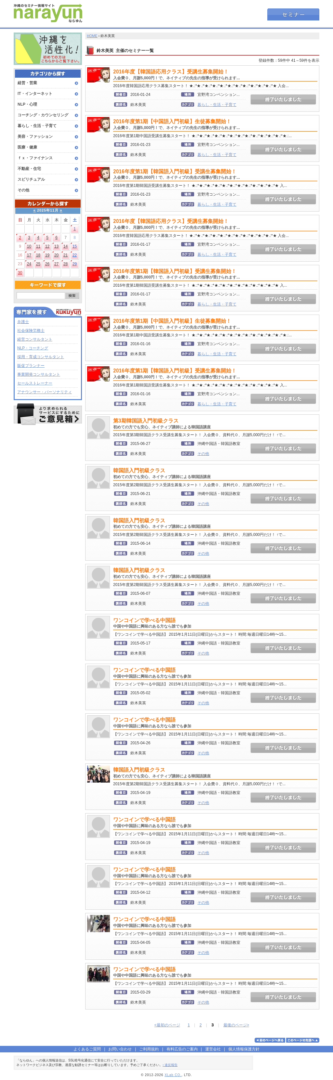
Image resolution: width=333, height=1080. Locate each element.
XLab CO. (173, 1075)
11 (38, 246)
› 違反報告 (170, 1065)
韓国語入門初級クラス (162, 473)
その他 (23, 190)
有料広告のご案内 (182, 1049)
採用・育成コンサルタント (40, 357)
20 (56, 255)
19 (47, 255)
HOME (92, 36)
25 (38, 264)
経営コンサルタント (34, 339)
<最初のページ (167, 1025)
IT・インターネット (35, 93)
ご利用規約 (149, 1049)
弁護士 (23, 321)
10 (29, 246)
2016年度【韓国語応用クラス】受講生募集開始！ (176, 74)
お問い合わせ (120, 1049)
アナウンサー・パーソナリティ (44, 392)
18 (38, 255)
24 (29, 264)
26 (47, 264)
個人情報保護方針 (244, 1049)
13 (56, 246)
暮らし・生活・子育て (37, 126)
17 (29, 255)
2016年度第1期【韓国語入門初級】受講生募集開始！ (176, 174)
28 (65, 264)
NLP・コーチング (32, 348)
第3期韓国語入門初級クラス (162, 423)
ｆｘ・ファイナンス (35, 158)
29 (75, 264)
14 (65, 246)
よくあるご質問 (87, 1049)
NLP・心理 (27, 104)
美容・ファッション (35, 136)
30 (20, 272)
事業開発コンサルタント (38, 374)
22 (75, 255)
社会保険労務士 (31, 330)
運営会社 (213, 1049)
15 (75, 246)
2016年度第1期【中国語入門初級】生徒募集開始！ (176, 124)
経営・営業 (27, 83)
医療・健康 (27, 147)
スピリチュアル (31, 179)
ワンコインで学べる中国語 (152, 623)
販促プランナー (31, 365)
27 (56, 264)
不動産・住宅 (29, 168)
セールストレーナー (34, 383)
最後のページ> (236, 1025)
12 (47, 246)
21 (65, 255)
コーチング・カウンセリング (43, 115)
